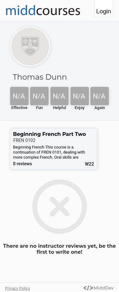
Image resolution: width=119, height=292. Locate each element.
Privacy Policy (17, 288)
